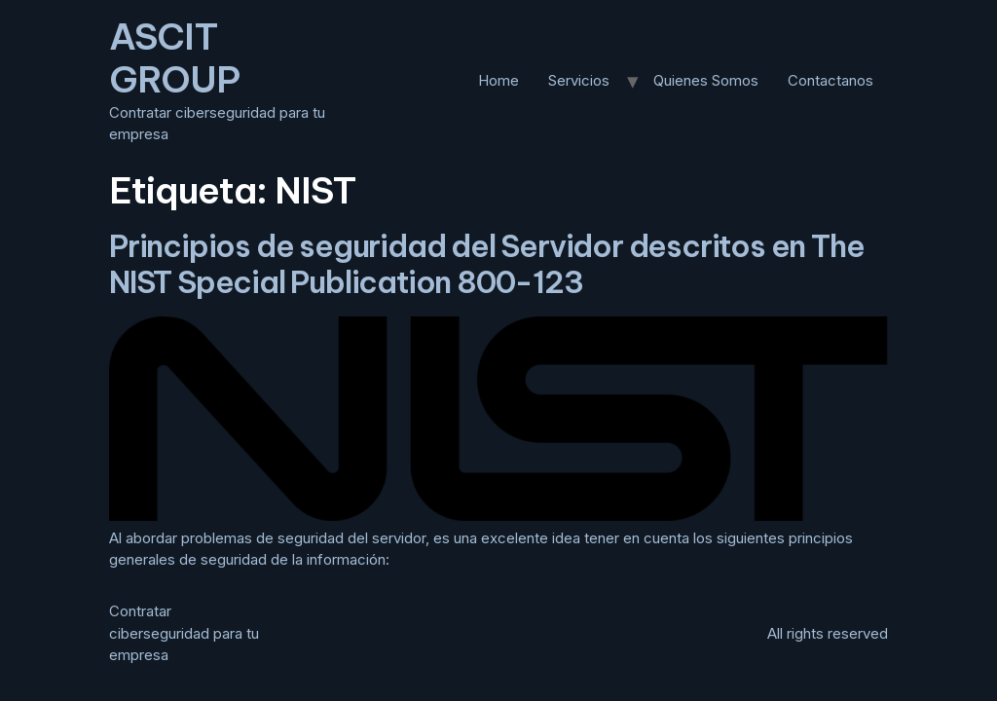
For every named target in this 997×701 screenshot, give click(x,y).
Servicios (578, 80)
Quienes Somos (705, 80)
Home (498, 80)
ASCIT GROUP (174, 58)
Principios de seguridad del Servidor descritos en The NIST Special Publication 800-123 (486, 264)
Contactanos (830, 80)
